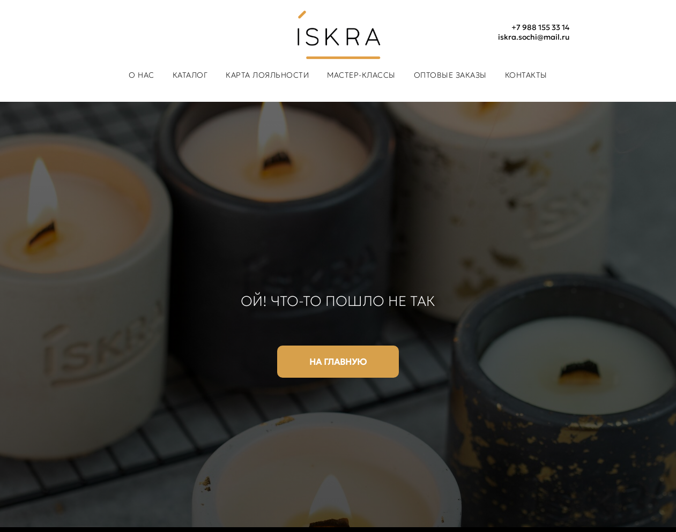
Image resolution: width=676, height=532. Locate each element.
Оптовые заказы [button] (450, 75)
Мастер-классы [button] (361, 75)
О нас (141, 75)
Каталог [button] (190, 75)
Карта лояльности (267, 75)
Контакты (526, 75)
